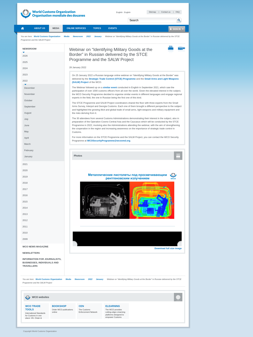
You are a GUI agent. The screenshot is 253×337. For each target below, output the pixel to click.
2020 (25, 170)
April (26, 138)
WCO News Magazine (35, 246)
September (29, 106)
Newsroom (78, 36)
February (28, 150)
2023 (25, 74)
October (28, 100)
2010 (25, 232)
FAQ (178, 12)
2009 (25, 239)
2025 (25, 62)
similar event (110, 87)
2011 (25, 226)
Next (181, 244)
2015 (25, 201)
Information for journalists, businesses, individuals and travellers (41, 262)
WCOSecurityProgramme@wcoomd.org (108, 140)
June (26, 125)
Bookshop (59, 306)
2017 (25, 189)
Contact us (166, 12)
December (29, 88)
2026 (25, 55)
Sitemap (152, 12)
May (26, 131)
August (27, 113)
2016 (25, 195)
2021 (25, 164)
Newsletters (31, 253)
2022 (88, 36)
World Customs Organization (47, 36)
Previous (75, 244)
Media (66, 36)
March (27, 144)
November (29, 94)
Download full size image (168, 248)
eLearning (112, 306)
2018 (25, 183)
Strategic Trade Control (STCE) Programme (112, 78)
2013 (25, 214)
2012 (25, 220)
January (98, 36)
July (26, 119)
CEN (81, 306)
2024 (25, 68)
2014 (25, 207)
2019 (25, 176)
